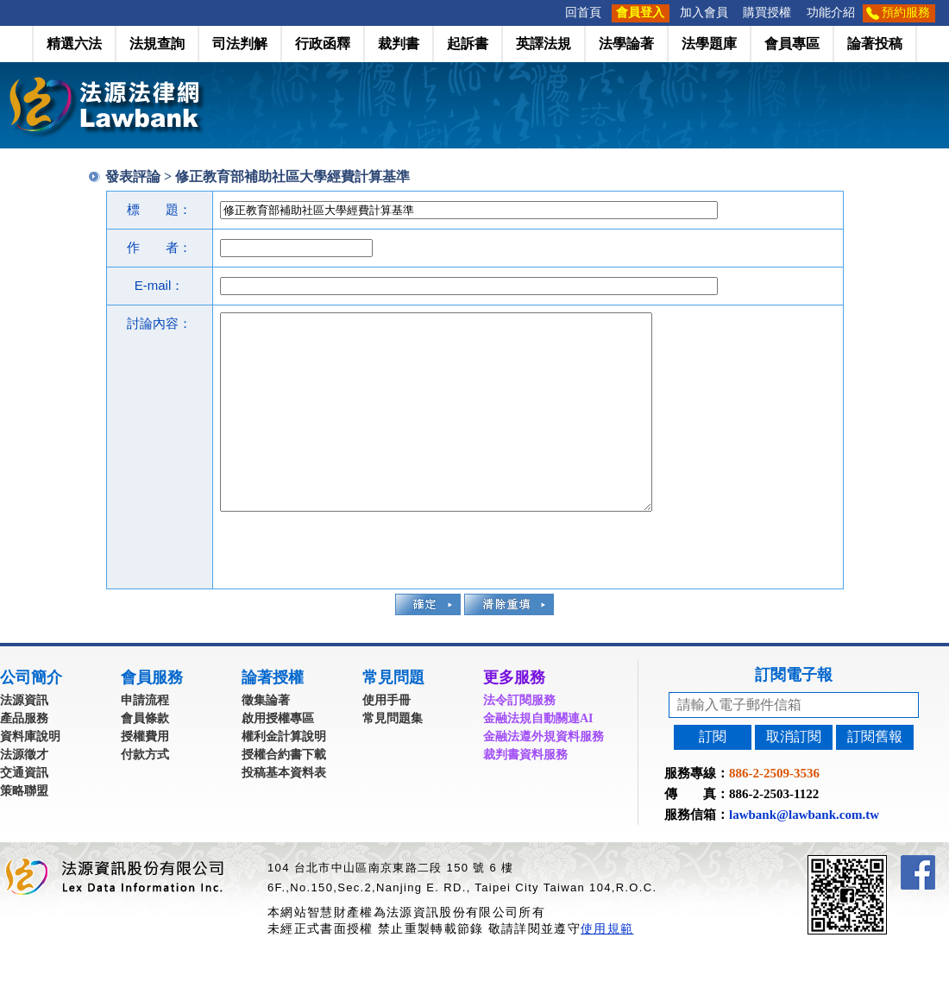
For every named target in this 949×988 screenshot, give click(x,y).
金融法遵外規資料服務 (543, 775)
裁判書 (398, 43)
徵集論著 (266, 739)
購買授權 (767, 12)
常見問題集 (392, 757)
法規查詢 (157, 43)
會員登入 (640, 12)
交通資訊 (24, 811)
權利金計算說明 (284, 775)
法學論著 (626, 43)
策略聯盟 (24, 829)
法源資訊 (24, 739)
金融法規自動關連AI (538, 757)
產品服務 (24, 757)
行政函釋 (322, 43)
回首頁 (583, 12)
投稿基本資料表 (284, 811)
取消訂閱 (793, 775)
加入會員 (704, 12)
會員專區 (792, 43)
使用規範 (607, 967)
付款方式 (145, 793)
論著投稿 (874, 43)
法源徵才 (24, 793)
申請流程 (145, 739)
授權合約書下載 (284, 793)
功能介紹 (831, 12)
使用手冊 (386, 739)
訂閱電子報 (794, 713)
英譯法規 (543, 43)
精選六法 (74, 43)
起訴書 (467, 43)
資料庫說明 (30, 775)
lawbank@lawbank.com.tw (804, 853)
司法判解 (239, 43)
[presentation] (351, 586)
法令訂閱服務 (519, 739)
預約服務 (906, 12)
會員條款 (145, 757)
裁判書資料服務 (525, 793)
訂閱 (712, 775)
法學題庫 (709, 43)
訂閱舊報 (874, 775)
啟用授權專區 (278, 757)
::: (552, 12)
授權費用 (145, 775)
